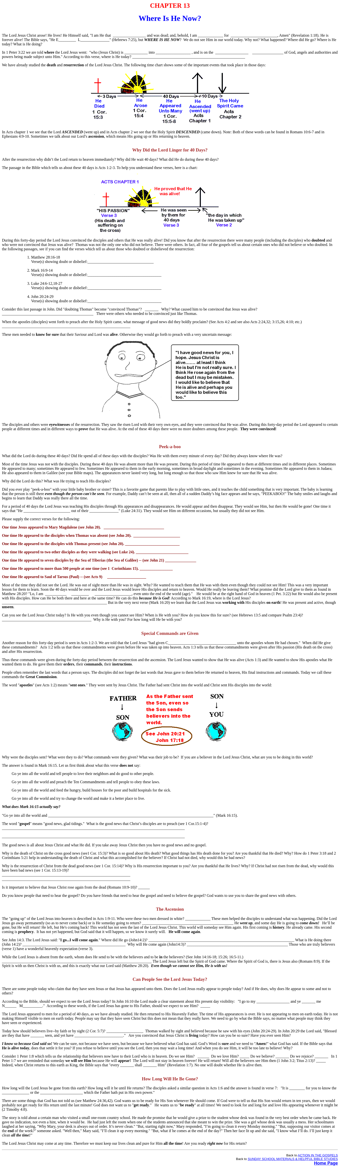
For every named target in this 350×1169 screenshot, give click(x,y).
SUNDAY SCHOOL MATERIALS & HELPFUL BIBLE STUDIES (293, 1159)
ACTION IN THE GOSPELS (318, 1155)
